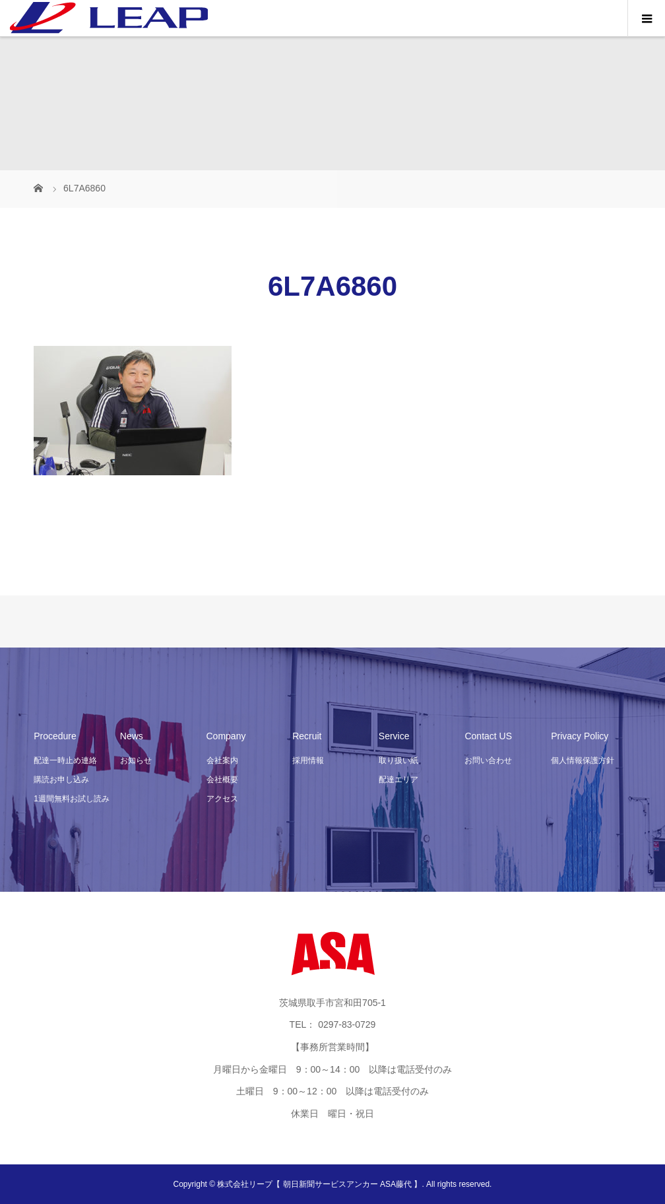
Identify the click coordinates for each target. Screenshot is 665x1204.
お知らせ (136, 760)
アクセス (222, 798)
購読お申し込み (61, 779)
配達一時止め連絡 (65, 760)
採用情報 (308, 760)
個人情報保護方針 (582, 760)
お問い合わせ (488, 760)
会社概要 (222, 779)
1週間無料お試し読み (72, 798)
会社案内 (222, 760)
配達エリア (398, 779)
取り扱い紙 (398, 760)
